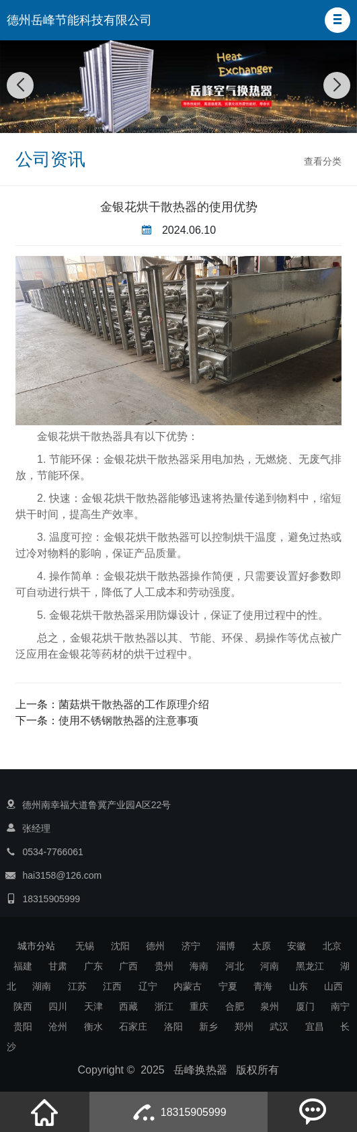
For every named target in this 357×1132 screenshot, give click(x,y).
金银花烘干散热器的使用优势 (178, 207)
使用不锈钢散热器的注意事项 (128, 720)
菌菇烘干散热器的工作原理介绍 (133, 704)
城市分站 (36, 946)
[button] (337, 20)
